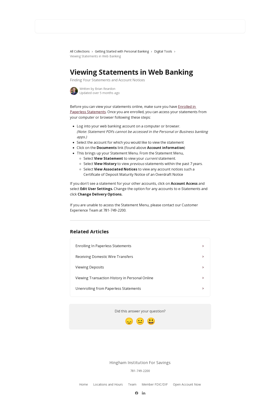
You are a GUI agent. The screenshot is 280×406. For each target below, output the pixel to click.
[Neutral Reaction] (140, 321)
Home (83, 384)
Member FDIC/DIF (155, 384)
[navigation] (140, 55)
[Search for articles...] (140, 26)
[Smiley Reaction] (151, 321)
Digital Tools (163, 51)
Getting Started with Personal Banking (122, 51)
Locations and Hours (108, 384)
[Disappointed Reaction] (129, 321)
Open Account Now (187, 384)
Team (132, 384)
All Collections (80, 51)
